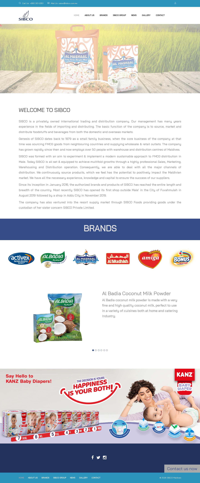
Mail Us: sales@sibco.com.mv (62, 3)
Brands (104, 15)
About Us (89, 15)
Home (76, 15)
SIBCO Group (119, 15)
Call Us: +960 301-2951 (31, 3)
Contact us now (182, 468)
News (134, 15)
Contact (160, 15)
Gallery (146, 15)
